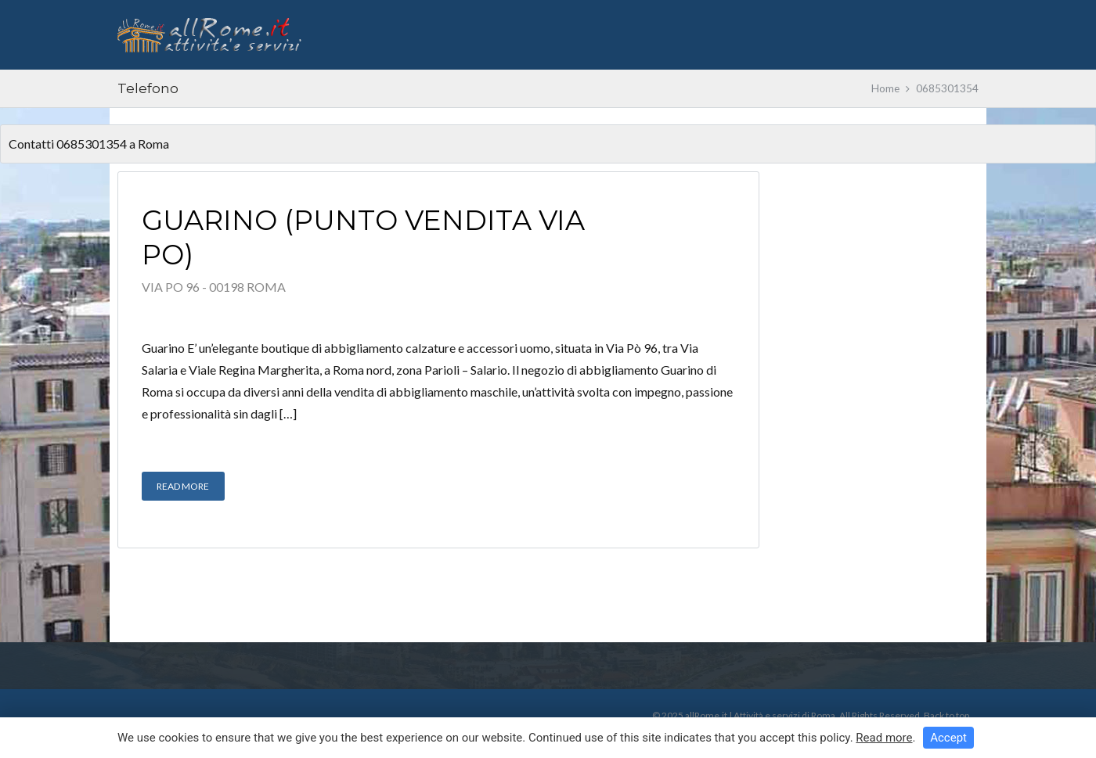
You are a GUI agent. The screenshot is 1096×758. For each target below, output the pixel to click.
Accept (948, 738)
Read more (884, 738)
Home (885, 88)
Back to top (946, 715)
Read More (183, 486)
